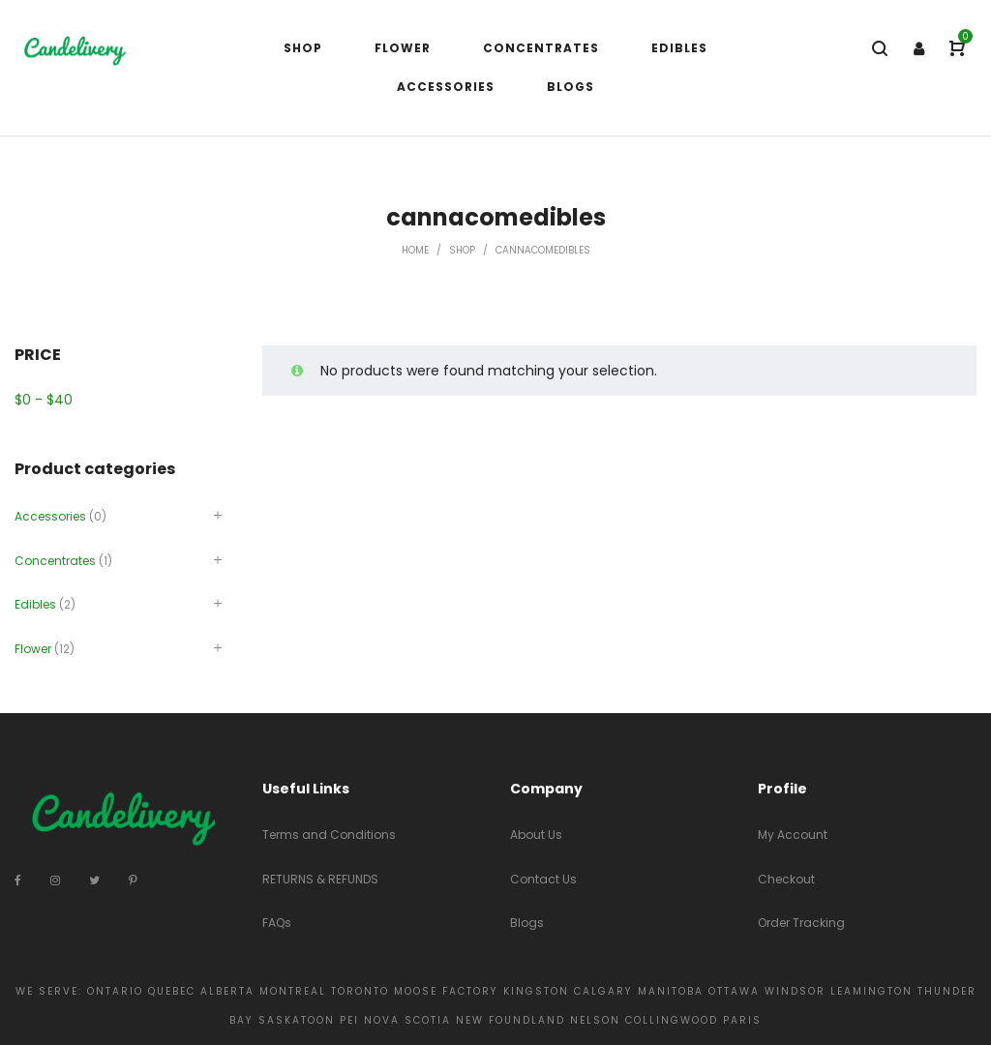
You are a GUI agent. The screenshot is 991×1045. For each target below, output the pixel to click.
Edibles (35, 604)
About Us (536, 834)
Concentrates (55, 560)
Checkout (786, 879)
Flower (33, 649)
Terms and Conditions (329, 834)
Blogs (527, 922)
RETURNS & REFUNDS (320, 879)
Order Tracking (801, 922)
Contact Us (543, 879)
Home (415, 250)
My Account (792, 834)
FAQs (276, 922)
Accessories (50, 516)
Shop (462, 250)
